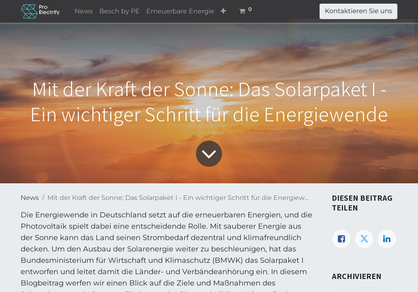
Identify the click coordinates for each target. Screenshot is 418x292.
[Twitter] (364, 239)
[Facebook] (341, 239)
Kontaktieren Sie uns (358, 11)
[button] (223, 11)
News (30, 198)
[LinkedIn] (387, 239)
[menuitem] (83, 11)
